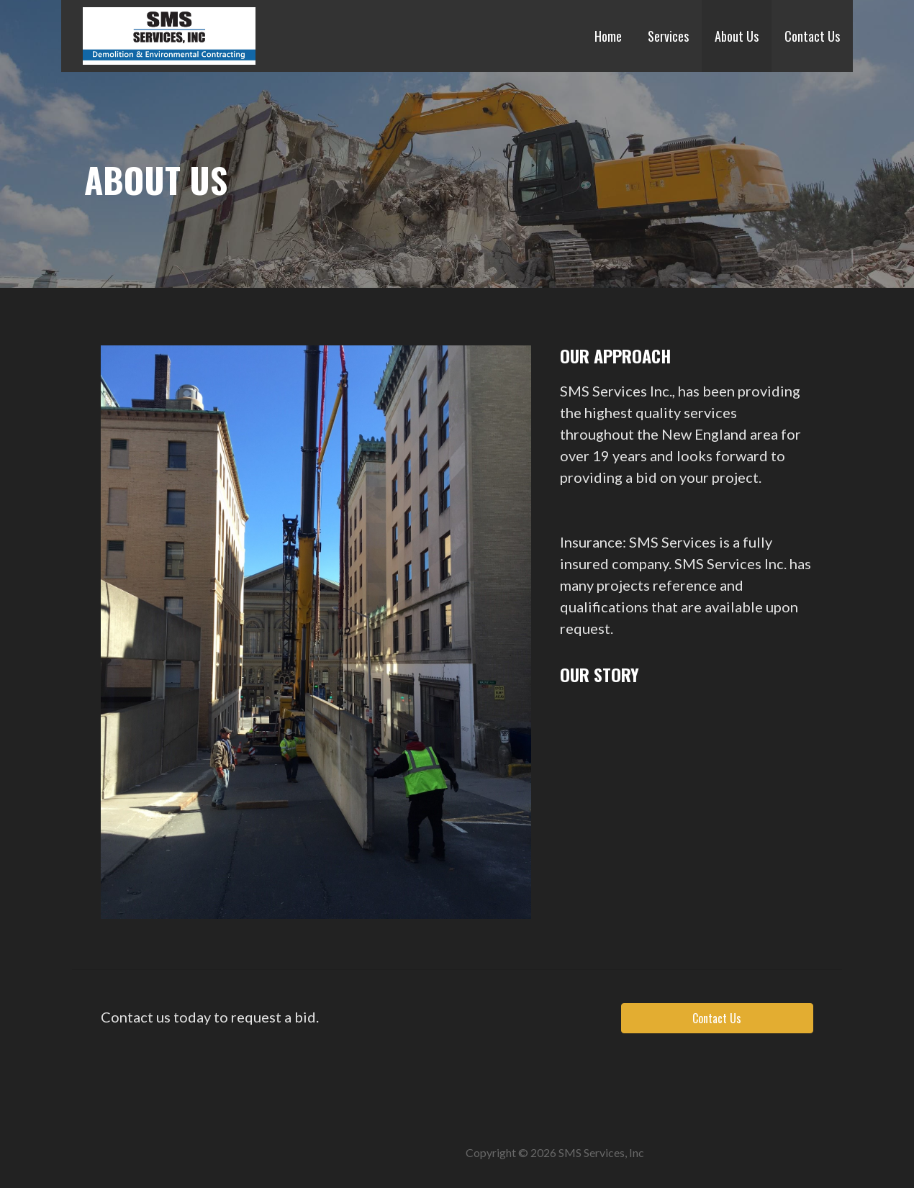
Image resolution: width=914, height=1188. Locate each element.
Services (668, 36)
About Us (737, 36)
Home (608, 36)
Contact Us (812, 36)
